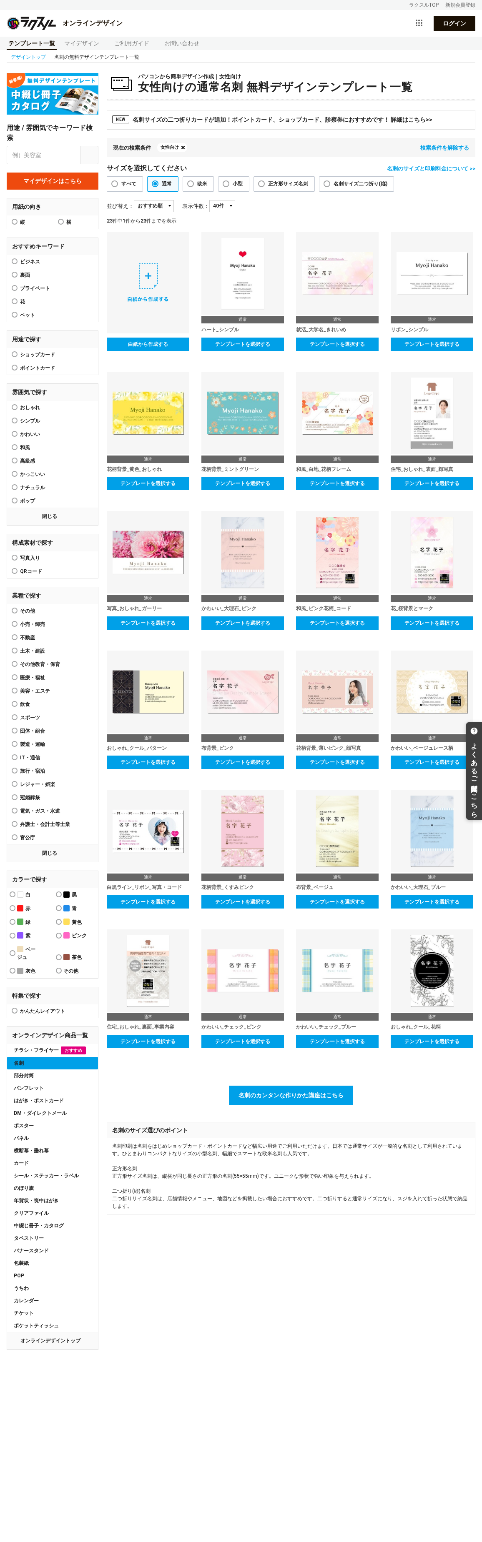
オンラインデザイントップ (50, 1341)
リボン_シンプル (409, 330)
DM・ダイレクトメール (40, 1113)
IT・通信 (30, 758)
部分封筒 (24, 1076)
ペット (27, 315)
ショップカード (37, 355)
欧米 (202, 184)
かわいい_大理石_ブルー (418, 887)
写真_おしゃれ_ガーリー (134, 608)
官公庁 (27, 838)
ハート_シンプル (220, 330)
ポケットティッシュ (36, 1326)
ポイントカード (37, 368)
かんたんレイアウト (42, 1011)
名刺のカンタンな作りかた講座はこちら (291, 1095)
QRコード (31, 571)
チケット (24, 1313)
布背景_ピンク (217, 748)
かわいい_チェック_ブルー (326, 1027)
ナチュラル (32, 488)
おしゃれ (30, 408)
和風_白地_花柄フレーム (323, 469)
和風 (25, 448)
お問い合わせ (181, 43)
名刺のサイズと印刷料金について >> (431, 168)
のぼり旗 (24, 1188)
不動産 (27, 638)
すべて (128, 184)
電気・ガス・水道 (40, 811)
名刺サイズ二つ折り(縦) (360, 184)
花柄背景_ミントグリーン (230, 469)
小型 (238, 184)
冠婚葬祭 (30, 798)
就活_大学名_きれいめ (321, 330)
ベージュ (26, 953)
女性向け (170, 147)
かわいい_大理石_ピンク (228, 608)
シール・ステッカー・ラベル (46, 1176)
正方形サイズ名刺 (288, 184)
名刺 (19, 1063)
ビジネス (30, 262)
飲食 (25, 704)
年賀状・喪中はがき (36, 1201)
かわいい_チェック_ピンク (231, 1027)
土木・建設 (32, 651)
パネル (21, 1138)
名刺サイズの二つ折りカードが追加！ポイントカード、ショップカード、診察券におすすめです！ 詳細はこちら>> (272, 119)
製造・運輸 (32, 744)
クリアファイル (31, 1213)
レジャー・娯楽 (37, 784)
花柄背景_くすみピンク (227, 887)
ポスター (24, 1126)
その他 (27, 611)
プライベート (35, 288)
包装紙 (21, 1263)
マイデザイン (81, 43)
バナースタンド (31, 1251)
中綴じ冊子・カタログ (39, 1226)
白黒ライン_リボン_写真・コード (144, 887)
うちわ (21, 1288)
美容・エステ (35, 691)
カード (21, 1163)
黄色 (72, 922)
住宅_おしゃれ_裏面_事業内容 (140, 1027)
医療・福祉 (32, 678)
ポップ (27, 501)
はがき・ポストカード (39, 1101)
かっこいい (32, 474)
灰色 (26, 971)
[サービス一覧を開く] (419, 23)
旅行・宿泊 (32, 771)
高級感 (27, 461)
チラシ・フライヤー (50, 1050)
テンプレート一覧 (31, 43)
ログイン (454, 23)
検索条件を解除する (444, 148)
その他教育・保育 (40, 664)
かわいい (30, 434)
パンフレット (29, 1088)
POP (19, 1276)
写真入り (30, 558)
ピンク (75, 935)
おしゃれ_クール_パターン (137, 748)
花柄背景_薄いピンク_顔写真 (328, 748)
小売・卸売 (32, 624)
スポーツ (30, 718)
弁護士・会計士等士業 (45, 824)
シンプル (30, 421)
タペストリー (29, 1238)
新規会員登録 (460, 5)
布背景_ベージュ (315, 887)
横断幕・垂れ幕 (31, 1151)
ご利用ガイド (131, 43)
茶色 (72, 957)
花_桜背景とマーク (412, 608)
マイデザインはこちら (52, 181)
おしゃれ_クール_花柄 (416, 1027)
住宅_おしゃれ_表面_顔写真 (422, 469)
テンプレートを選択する (242, 344)
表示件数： (195, 206)
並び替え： (120, 206)
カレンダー (26, 1301)
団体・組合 (32, 731)
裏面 (25, 275)
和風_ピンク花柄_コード (323, 608)
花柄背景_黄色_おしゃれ (134, 469)
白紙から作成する (148, 344)
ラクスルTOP (424, 5)
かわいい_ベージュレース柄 (422, 748)
